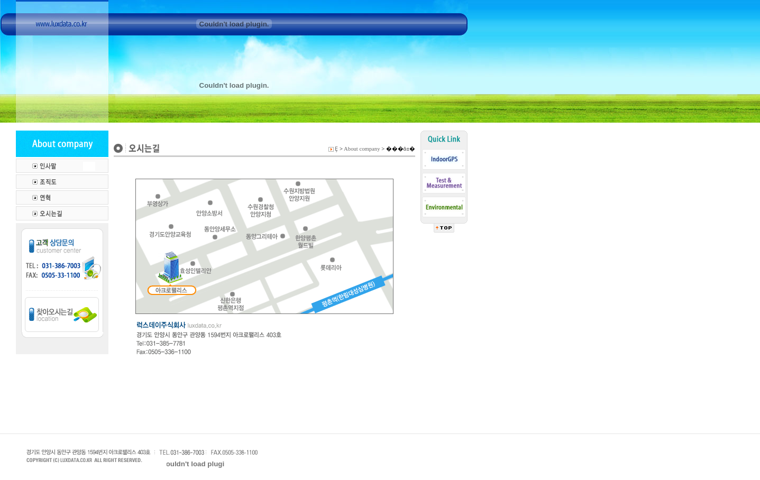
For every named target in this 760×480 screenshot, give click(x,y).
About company (362, 149)
